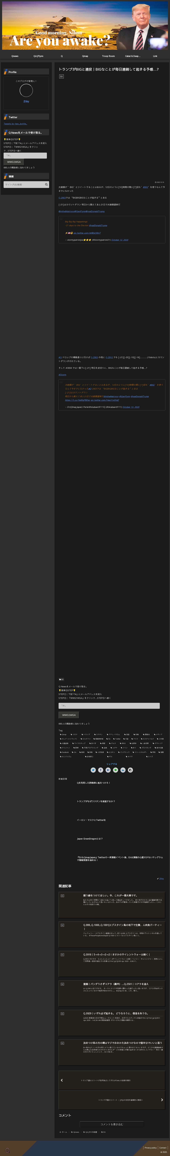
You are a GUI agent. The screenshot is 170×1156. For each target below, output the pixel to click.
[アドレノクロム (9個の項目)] (114, 735)
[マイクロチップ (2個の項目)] (79, 743)
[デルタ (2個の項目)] (113, 743)
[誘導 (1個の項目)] (76, 748)
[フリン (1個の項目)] (124, 748)
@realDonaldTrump (95, 211)
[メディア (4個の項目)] (159, 735)
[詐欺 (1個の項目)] (90, 752)
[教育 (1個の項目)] (82, 752)
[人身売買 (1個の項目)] (145, 743)
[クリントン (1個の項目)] (65, 748)
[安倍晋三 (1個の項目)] (94, 757)
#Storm (62, 374)
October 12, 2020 (119, 239)
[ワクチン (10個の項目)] (99, 735)
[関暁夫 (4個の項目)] (147, 735)
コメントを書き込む (112, 1124)
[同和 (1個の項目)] (153, 752)
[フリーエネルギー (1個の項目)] (140, 752)
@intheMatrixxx (66, 211)
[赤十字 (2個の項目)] (93, 743)
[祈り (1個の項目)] (134, 748)
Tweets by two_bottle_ (15, 123)
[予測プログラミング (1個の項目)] (90, 748)
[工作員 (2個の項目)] (160, 739)
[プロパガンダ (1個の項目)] (146, 748)
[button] (46, 184)
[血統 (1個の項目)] (105, 748)
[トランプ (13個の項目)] (86, 735)
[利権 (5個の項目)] (136, 735)
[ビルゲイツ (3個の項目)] (86, 739)
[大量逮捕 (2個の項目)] (65, 743)
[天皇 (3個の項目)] (126, 739)
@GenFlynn (80, 211)
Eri (61, 679)
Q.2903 (62, 197)
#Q (60, 357)
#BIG (145, 187)
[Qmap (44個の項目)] (64, 735)
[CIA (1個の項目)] (74, 752)
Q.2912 (109, 357)
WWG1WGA (69, 715)
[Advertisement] (112, 435)
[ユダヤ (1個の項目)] (114, 748)
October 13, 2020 (130, 406)
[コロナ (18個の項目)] (75, 735)
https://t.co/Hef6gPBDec (77, 400)
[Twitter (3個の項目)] (117, 739)
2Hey (26, 101)
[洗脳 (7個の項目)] (127, 735)
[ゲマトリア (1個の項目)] (158, 743)
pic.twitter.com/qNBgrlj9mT (87, 232)
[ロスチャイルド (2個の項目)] (147, 739)
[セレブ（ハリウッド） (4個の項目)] (69, 739)
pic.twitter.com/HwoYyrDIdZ (105, 400)
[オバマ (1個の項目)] (134, 757)
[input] (26, 184)
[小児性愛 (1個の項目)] (99, 752)
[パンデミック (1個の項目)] (124, 752)
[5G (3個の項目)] (108, 739)
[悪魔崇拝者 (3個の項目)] (98, 739)
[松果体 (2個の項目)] (134, 743)
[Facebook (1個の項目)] (64, 752)
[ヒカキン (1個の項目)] (111, 752)
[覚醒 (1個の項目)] (161, 752)
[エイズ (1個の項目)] (155, 757)
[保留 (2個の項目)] (103, 743)
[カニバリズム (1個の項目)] (71, 757)
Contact (162, 1147)
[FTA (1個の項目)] (115, 757)
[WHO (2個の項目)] (123, 743)
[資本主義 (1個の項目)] (159, 748)
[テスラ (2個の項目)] (134, 739)
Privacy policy (151, 1147)
